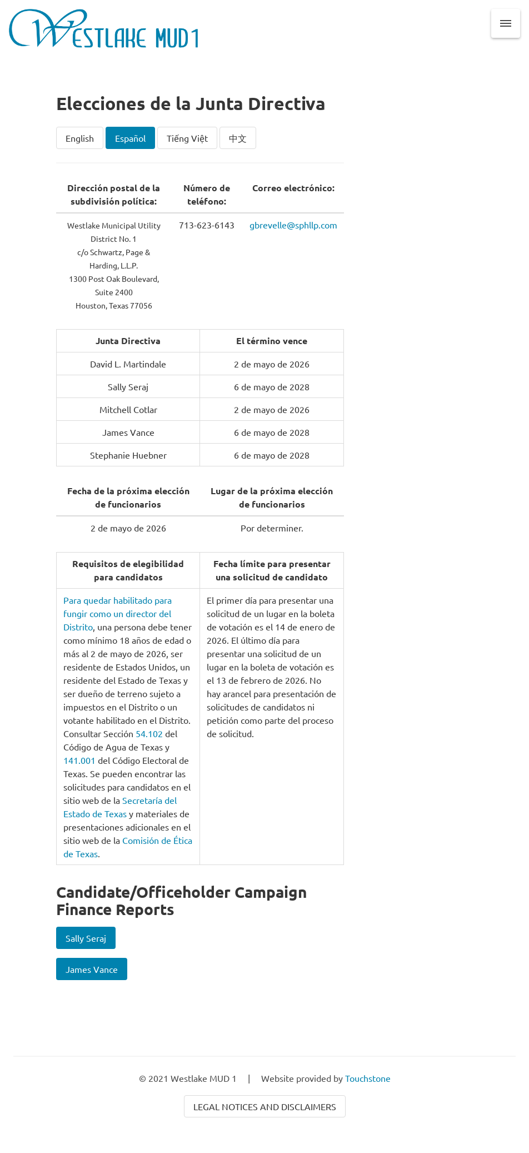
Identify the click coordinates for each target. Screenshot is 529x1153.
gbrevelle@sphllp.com (293, 224)
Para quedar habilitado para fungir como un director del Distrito (117, 613)
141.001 (79, 760)
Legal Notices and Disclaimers (264, 1106)
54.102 (149, 733)
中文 (238, 137)
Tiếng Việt (187, 137)
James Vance (92, 969)
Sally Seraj (86, 937)
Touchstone (368, 1078)
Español (130, 137)
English (80, 137)
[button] (505, 23)
